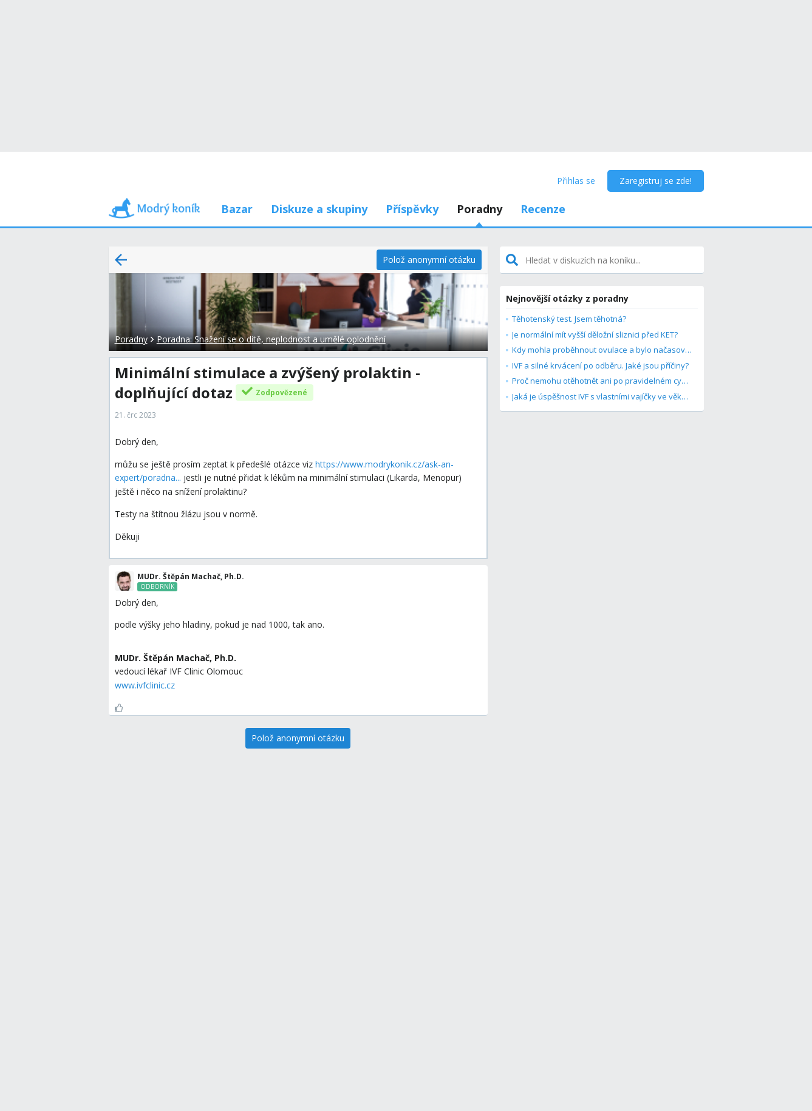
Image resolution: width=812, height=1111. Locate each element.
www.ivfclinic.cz (145, 685)
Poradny (479, 209)
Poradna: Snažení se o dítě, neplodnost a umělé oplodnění (271, 339)
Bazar (237, 209)
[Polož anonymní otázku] (429, 260)
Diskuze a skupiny (319, 209)
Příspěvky (412, 209)
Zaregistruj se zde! (655, 180)
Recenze (542, 209)
